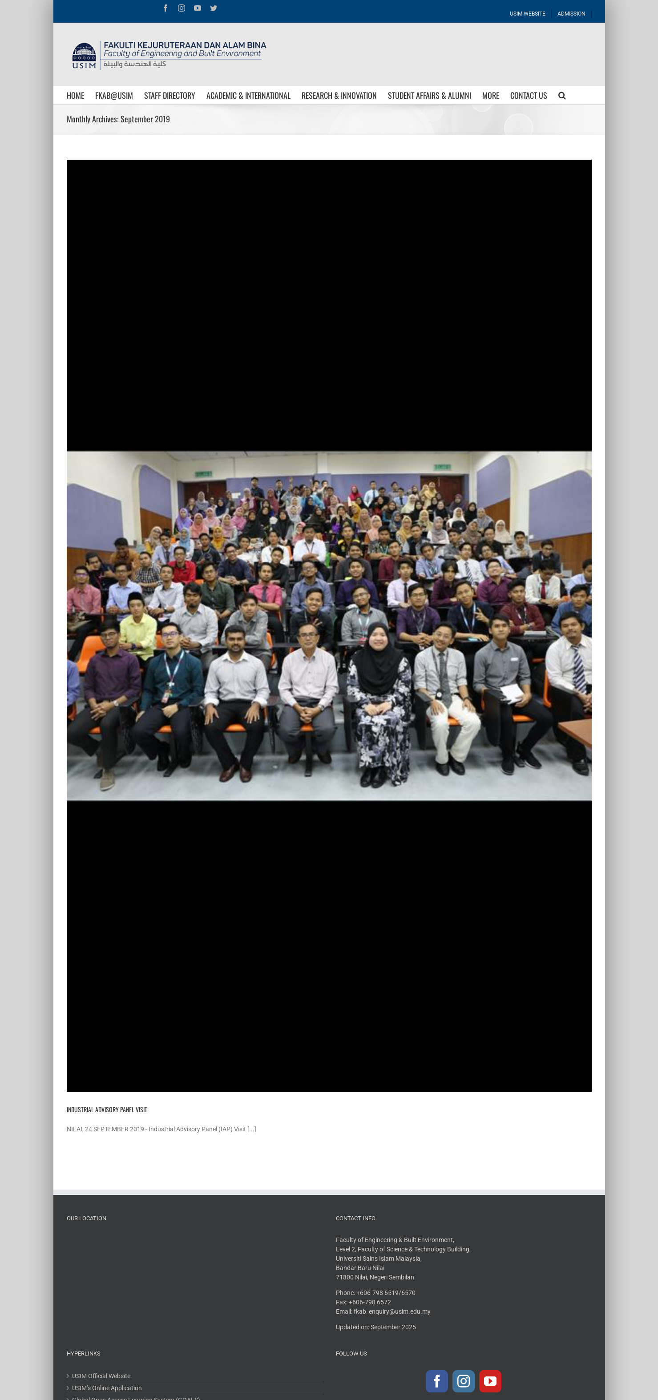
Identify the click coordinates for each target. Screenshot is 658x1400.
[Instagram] (463, 1381)
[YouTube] (490, 1381)
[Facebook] (437, 1381)
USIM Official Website (101, 1376)
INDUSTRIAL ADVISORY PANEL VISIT (107, 1109)
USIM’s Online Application (107, 1388)
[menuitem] (528, 11)
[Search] (562, 95)
